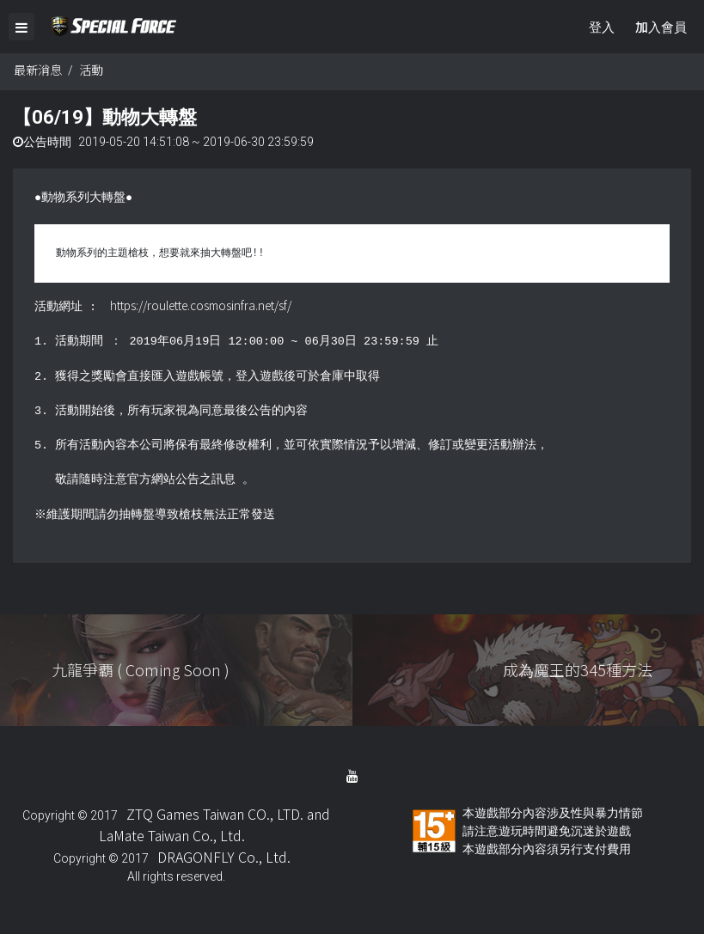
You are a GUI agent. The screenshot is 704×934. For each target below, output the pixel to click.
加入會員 (661, 26)
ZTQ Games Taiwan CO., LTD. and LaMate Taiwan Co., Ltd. (214, 825)
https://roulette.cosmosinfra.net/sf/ (200, 306)
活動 (91, 71)
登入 (602, 26)
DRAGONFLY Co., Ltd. (224, 857)
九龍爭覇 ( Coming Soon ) (141, 671)
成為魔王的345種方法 (577, 671)
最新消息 (38, 71)
